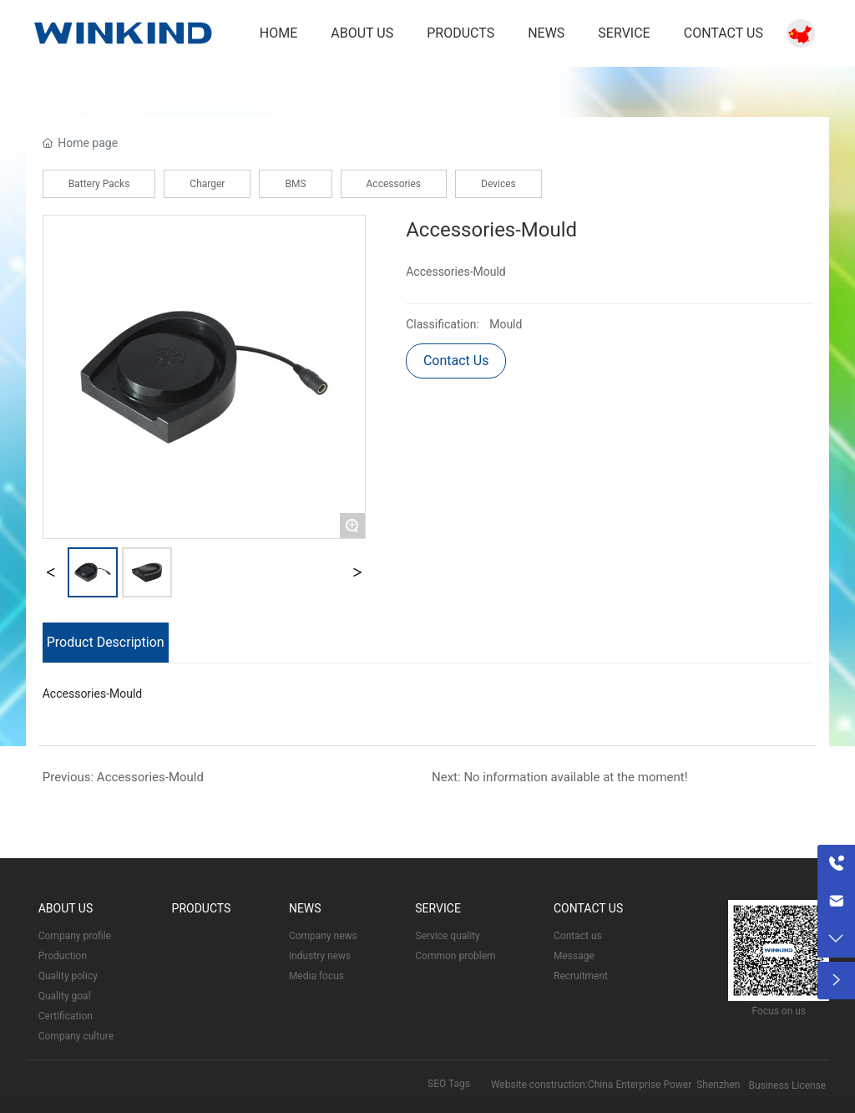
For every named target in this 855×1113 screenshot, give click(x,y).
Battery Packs (99, 184)
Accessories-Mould (150, 777)
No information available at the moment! (575, 777)
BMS (295, 184)
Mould (505, 324)
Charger (207, 184)
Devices (498, 184)
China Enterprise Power (639, 1084)
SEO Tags (449, 1084)
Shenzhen (718, 1084)
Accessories (394, 184)
